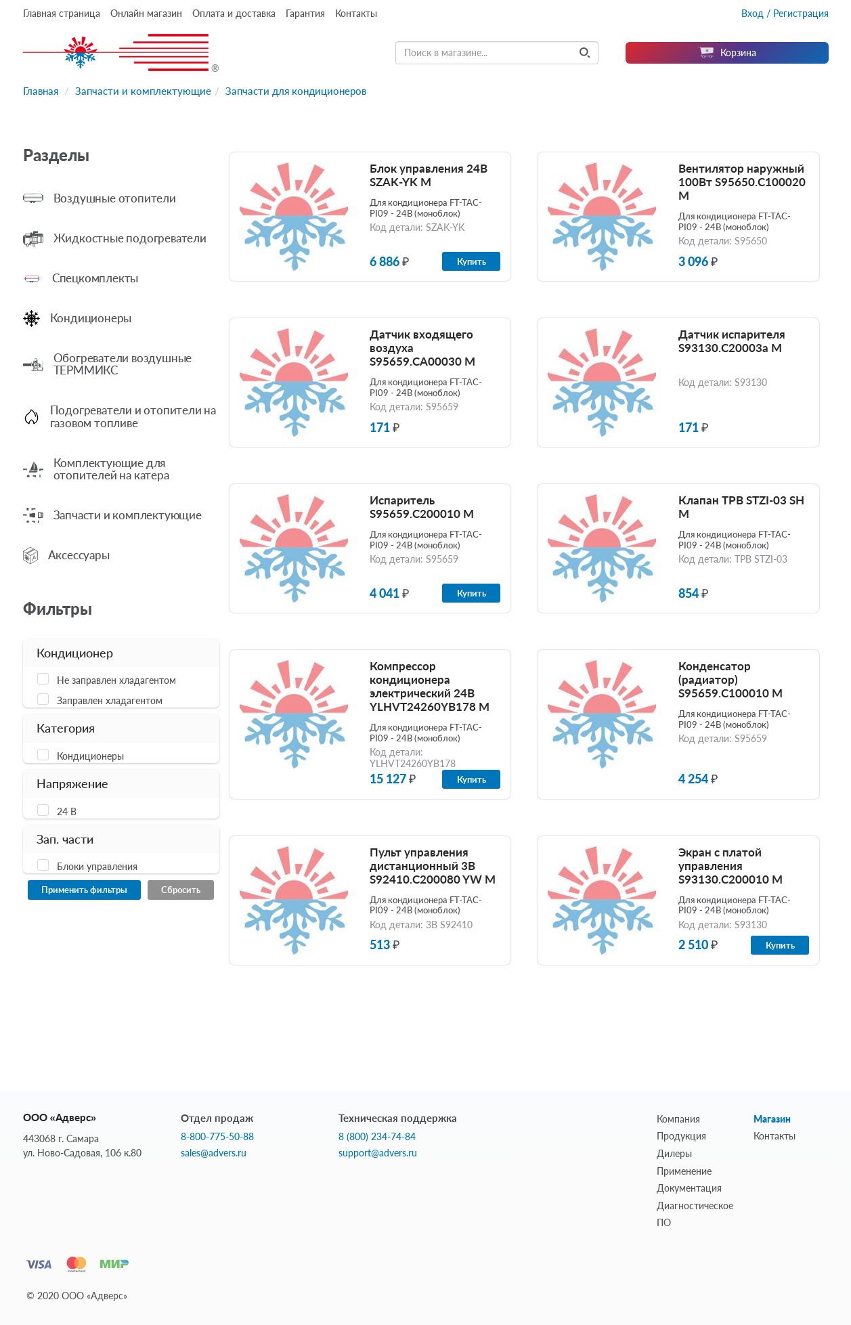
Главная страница (61, 13)
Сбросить (180, 889)
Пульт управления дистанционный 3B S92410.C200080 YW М (433, 865)
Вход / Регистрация (785, 13)
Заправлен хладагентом (109, 700)
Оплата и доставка (234, 13)
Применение (684, 1171)
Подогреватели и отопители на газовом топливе (133, 416)
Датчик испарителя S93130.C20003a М (731, 341)
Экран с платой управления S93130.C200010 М (730, 865)
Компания (678, 1119)
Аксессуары (79, 555)
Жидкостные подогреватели (129, 238)
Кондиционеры (91, 318)
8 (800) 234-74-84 (377, 1137)
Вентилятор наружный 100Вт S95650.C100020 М (742, 181)
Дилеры (674, 1153)
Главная (40, 91)
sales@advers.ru (213, 1153)
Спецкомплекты (95, 278)
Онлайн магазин (146, 13)
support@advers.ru (378, 1153)
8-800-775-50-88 (217, 1137)
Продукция (681, 1136)
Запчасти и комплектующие (143, 91)
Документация (689, 1188)
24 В (67, 811)
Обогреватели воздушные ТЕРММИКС (122, 364)
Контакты (356, 13)
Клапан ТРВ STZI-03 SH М (741, 507)
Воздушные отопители (114, 198)
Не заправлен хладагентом (116, 680)
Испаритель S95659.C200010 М (422, 507)
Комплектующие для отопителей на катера (111, 469)
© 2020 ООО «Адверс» (76, 1295)
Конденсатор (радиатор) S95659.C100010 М (730, 679)
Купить (471, 261)
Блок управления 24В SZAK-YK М (428, 175)
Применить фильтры (84, 889)
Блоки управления (97, 866)
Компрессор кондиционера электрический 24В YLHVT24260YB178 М (429, 686)
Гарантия (305, 13)
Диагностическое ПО (695, 1214)
